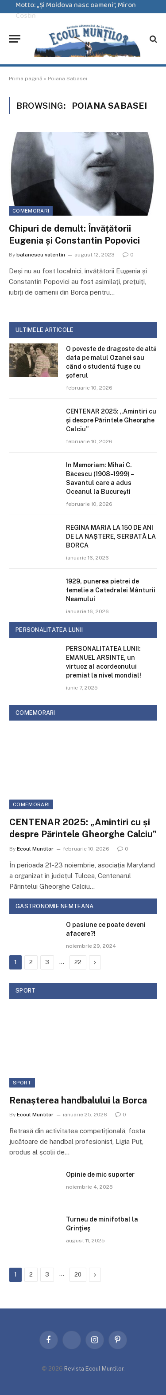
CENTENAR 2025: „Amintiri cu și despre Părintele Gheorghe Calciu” (111, 420)
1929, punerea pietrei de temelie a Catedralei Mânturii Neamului (110, 590)
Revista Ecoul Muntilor (94, 1368)
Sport (22, 1082)
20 (77, 1274)
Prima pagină (25, 78)
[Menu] (14, 39)
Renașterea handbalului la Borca (78, 1100)
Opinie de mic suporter (100, 1174)
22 (77, 962)
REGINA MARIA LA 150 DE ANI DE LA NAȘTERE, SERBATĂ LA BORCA (111, 536)
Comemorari (30, 210)
